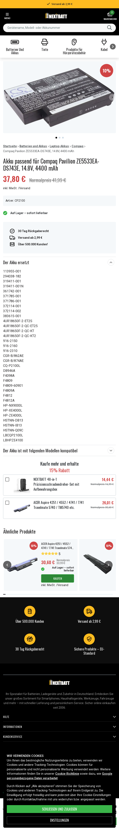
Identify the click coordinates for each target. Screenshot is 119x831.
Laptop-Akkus (59, 146)
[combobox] (59, 28)
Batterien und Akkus (33, 146)
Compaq (77, 146)
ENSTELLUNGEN (59, 820)
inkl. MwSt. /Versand (16, 188)
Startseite (10, 146)
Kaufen (57, 578)
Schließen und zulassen (59, 809)
